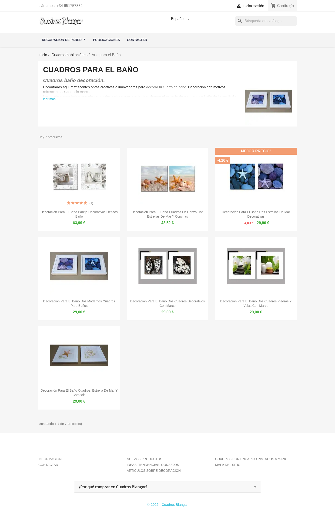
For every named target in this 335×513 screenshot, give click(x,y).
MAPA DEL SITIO (228, 465)
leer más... (50, 99)
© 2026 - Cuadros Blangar (167, 504)
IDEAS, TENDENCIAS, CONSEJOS (153, 465)
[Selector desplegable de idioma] (181, 19)
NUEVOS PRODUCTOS (144, 459)
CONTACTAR (48, 465)
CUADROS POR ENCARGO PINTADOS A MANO (251, 459)
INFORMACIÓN (50, 459)
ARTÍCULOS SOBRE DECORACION (154, 470)
